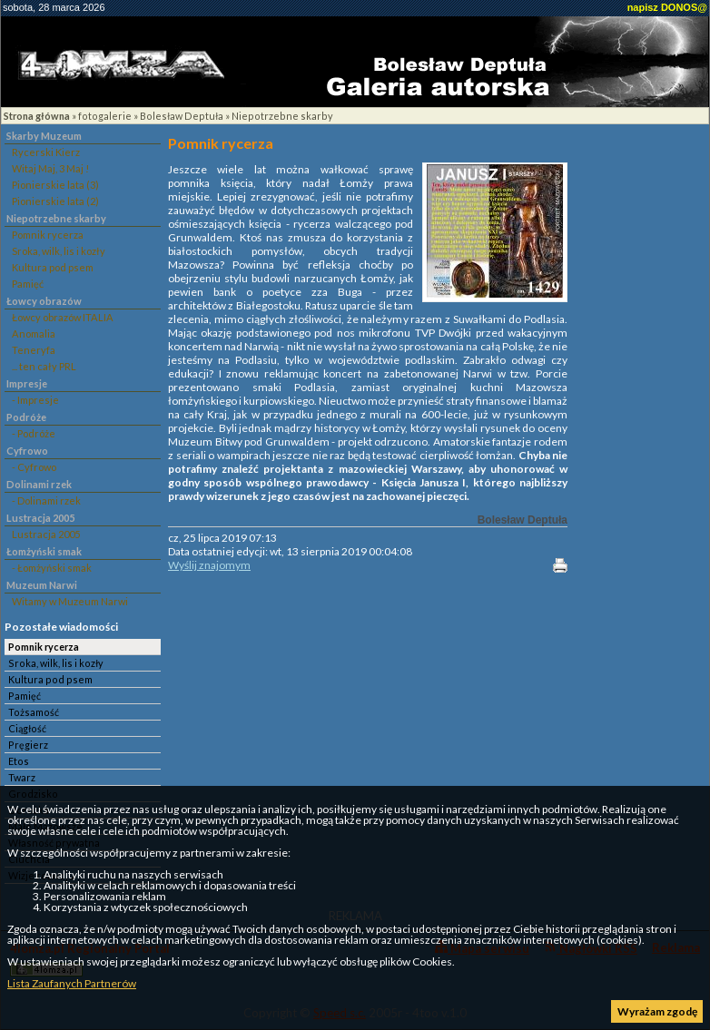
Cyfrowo (27, 450)
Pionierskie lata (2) (55, 201)
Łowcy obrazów (44, 301)
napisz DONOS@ (667, 7)
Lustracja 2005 (40, 518)
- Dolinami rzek (46, 500)
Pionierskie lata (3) (55, 185)
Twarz (21, 777)
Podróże (26, 417)
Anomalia (33, 333)
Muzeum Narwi (41, 585)
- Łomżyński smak (52, 568)
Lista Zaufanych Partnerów (71, 983)
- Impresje (35, 400)
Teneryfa (33, 350)
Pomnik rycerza (48, 234)
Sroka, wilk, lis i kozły (58, 251)
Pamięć (28, 283)
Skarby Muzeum (44, 136)
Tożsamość (33, 712)
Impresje (26, 383)
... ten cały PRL (44, 366)
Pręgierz (28, 744)
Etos (18, 761)
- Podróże (33, 433)
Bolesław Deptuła (181, 116)
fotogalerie (105, 116)
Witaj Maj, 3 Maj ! (50, 168)
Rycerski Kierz (46, 152)
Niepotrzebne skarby (282, 116)
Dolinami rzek (39, 484)
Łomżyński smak (44, 551)
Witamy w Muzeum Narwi (70, 601)
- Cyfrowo (34, 467)
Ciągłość (27, 728)
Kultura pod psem (53, 267)
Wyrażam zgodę (657, 1011)
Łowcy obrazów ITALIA (62, 317)
